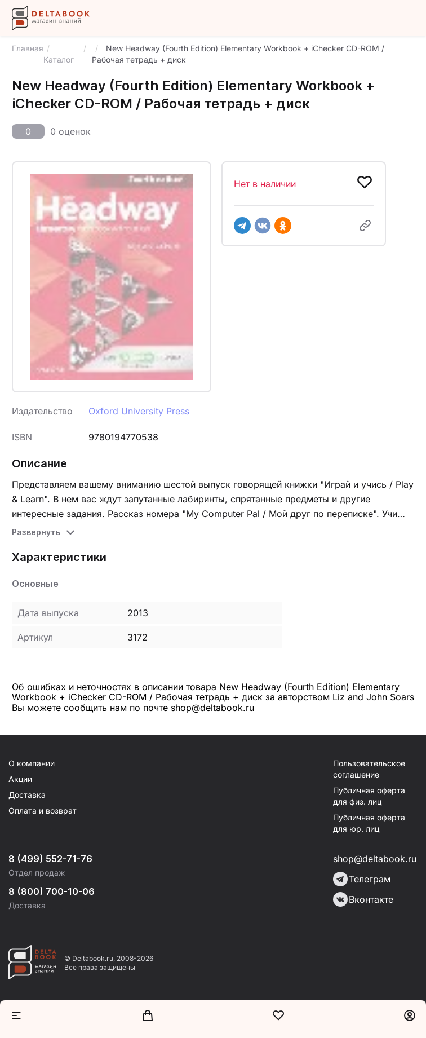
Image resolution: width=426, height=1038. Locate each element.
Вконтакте (363, 899)
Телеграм (361, 879)
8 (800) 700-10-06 (51, 891)
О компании (31, 763)
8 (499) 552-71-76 (50, 858)
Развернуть (36, 532)
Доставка (27, 795)
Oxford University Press (138, 411)
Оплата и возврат (42, 810)
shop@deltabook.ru (374, 858)
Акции (20, 779)
